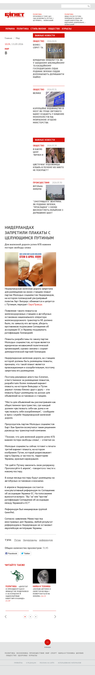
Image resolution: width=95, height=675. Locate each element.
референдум (46, 540)
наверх (47, 647)
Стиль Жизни (38, 28)
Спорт (54, 653)
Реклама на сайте (47, 663)
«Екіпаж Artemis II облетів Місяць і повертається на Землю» (44, 590)
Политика (23, 28)
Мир (18, 38)
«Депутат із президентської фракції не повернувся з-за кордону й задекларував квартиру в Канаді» (17, 592)
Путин (17, 540)
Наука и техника (66, 653)
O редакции (31, 663)
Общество (54, 28)
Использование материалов (69, 663)
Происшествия (36, 653)
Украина (10, 28)
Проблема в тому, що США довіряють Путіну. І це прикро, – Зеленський (43, 18)
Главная (9, 38)
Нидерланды (30, 540)
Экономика (22, 653)
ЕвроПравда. (35, 304)
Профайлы (18, 663)
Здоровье (23, 655)
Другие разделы (76, 34)
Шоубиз (79, 653)
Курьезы (67, 28)
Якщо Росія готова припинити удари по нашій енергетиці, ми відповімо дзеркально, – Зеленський (75, 20)
